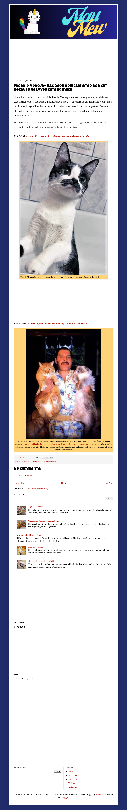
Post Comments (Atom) (37, 488)
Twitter (71, 783)
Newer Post (20, 483)
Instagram (73, 787)
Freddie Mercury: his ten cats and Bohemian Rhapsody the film (58, 136)
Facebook (72, 779)
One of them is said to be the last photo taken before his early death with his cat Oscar (53, 444)
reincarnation (51, 461)
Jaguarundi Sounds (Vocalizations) (43, 521)
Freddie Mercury (38, 461)
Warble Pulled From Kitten (29, 535)
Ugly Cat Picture (35, 507)
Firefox (71, 771)
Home (64, 483)
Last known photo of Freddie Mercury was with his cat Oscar (56, 323)
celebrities (26, 461)
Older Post (107, 483)
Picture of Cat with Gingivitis (41, 561)
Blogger (64, 797)
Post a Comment (25, 475)
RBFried (100, 794)
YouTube (72, 775)
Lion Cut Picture (35, 547)
